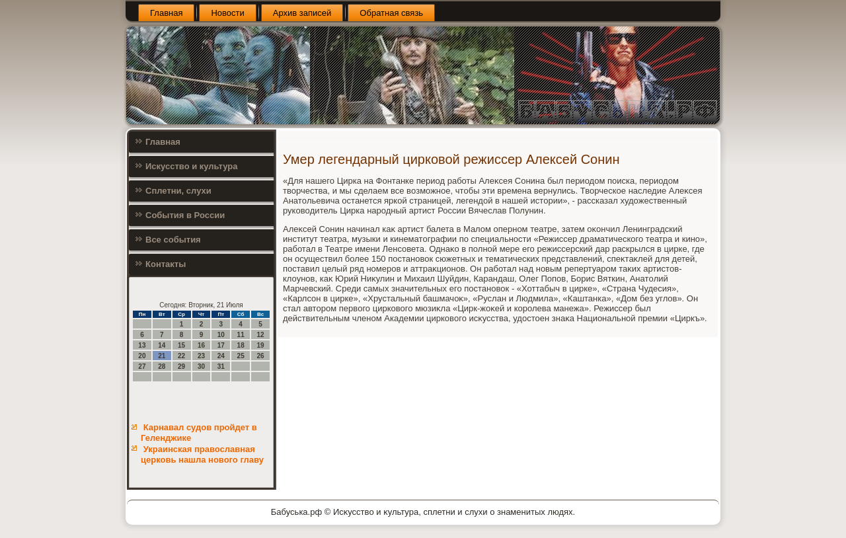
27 (141, 366)
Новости (227, 13)
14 (161, 345)
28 (161, 366)
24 (221, 356)
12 (260, 334)
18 (241, 345)
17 (221, 345)
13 (141, 345)
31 (221, 366)
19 (260, 345)
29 (181, 366)
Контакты (165, 264)
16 (201, 345)
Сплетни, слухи (178, 191)
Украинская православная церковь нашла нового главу (202, 454)
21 (161, 356)
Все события (173, 240)
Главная (166, 13)
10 (221, 334)
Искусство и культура (191, 166)
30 (201, 366)
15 (181, 345)
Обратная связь (391, 13)
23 (201, 356)
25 (241, 356)
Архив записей (302, 13)
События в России (185, 215)
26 (260, 356)
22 (181, 356)
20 (141, 356)
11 (241, 334)
